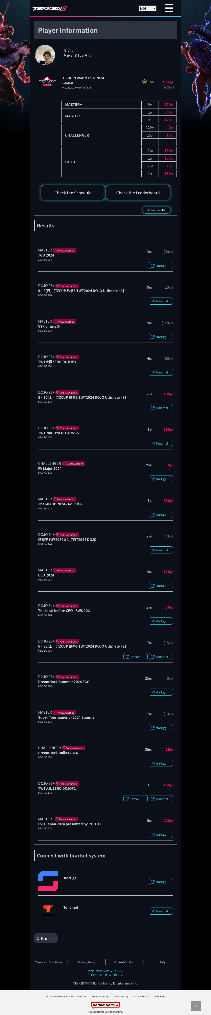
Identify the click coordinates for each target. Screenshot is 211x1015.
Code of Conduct (124, 962)
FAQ (162, 962)
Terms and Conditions (48, 962)
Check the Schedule (73, 193)
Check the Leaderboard (138, 193)
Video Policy (160, 996)
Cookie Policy (141, 996)
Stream (136, 656)
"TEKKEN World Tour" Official (105, 971)
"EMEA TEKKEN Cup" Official (105, 975)
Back (46, 938)
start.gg (161, 265)
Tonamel (162, 301)
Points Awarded (65, 250)
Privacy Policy (86, 962)
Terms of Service (100, 996)
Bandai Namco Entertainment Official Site (65, 996)
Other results (156, 210)
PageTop (195, 1006)
